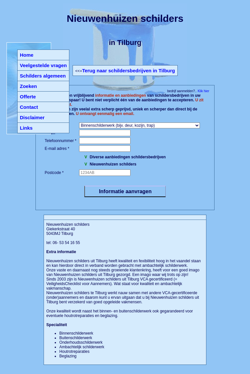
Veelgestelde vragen (43, 65)
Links (26, 128)
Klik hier (203, 91)
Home (27, 55)
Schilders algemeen (43, 76)
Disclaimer (32, 117)
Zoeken (28, 86)
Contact (29, 107)
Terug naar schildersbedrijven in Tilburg (128, 70)
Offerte (28, 96)
